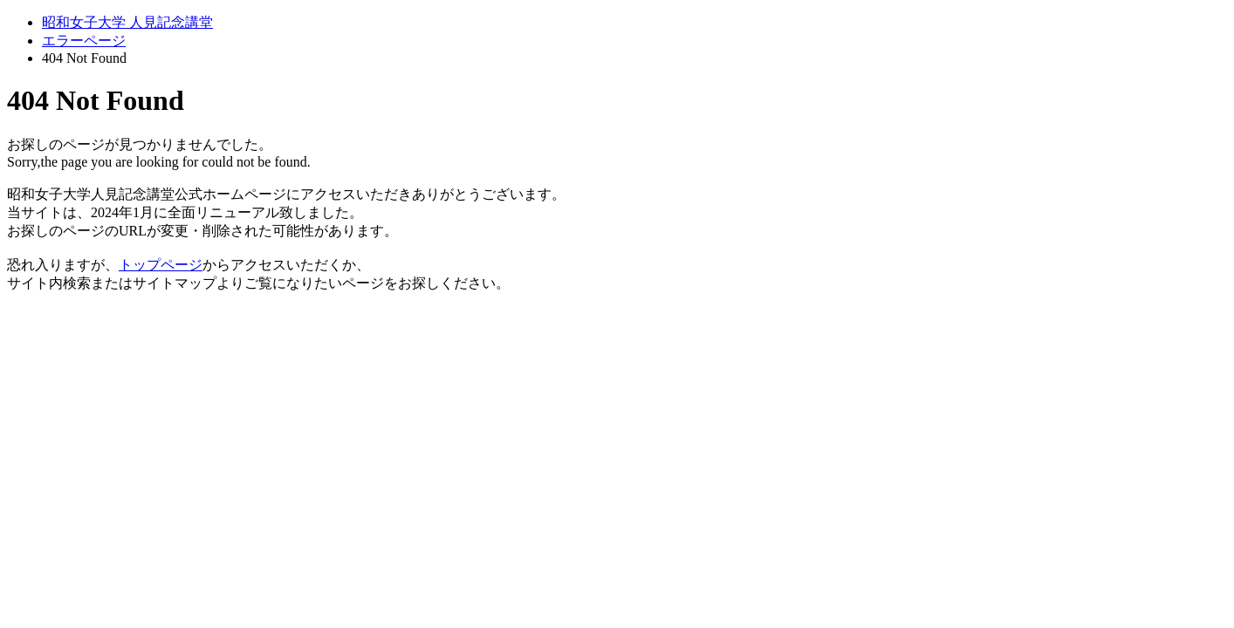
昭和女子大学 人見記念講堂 (127, 22)
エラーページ (84, 40)
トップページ (160, 264)
